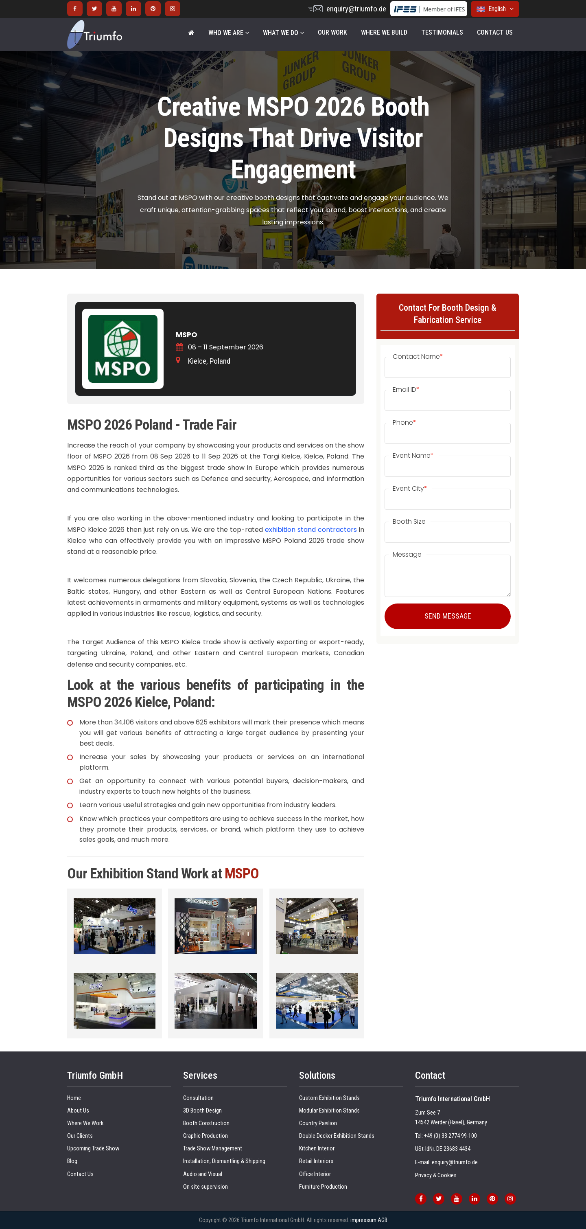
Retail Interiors (316, 1161)
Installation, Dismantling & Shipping (224, 1161)
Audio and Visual (202, 1174)
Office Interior (315, 1174)
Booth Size (409, 521)
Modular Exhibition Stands (329, 1110)
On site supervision (205, 1186)
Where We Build (384, 32)
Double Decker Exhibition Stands (336, 1135)
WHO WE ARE (228, 33)
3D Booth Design (202, 1110)
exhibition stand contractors (311, 529)
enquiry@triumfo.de (356, 8)
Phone (404, 422)
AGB (382, 1220)
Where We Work (85, 1123)
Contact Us (495, 32)
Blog (72, 1161)
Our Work (332, 32)
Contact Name (418, 356)
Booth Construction (206, 1123)
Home (74, 1098)
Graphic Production (205, 1135)
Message (407, 554)
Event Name (413, 455)
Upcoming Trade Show (93, 1148)
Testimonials (442, 32)
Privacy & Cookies (436, 1175)
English (495, 9)
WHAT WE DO (283, 33)
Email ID (406, 389)
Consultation (198, 1098)
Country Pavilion (318, 1123)
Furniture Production (323, 1186)
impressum (363, 1220)
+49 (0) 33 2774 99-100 (450, 1135)
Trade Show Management (212, 1148)
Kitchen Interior (317, 1148)
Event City (410, 488)
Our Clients (80, 1135)
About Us (78, 1110)
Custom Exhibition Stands (329, 1098)
